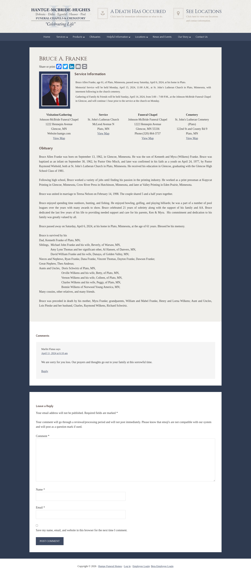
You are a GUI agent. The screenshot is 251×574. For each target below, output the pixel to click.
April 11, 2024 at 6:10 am (54, 353)
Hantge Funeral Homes (110, 566)
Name (40, 489)
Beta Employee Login (162, 566)
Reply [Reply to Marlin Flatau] (44, 371)
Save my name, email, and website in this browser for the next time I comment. (81, 530)
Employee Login (141, 566)
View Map (59, 138)
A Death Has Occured (138, 11)
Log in (127, 566)
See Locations (204, 11)
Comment (42, 436)
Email (40, 507)
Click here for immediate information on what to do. (136, 16)
